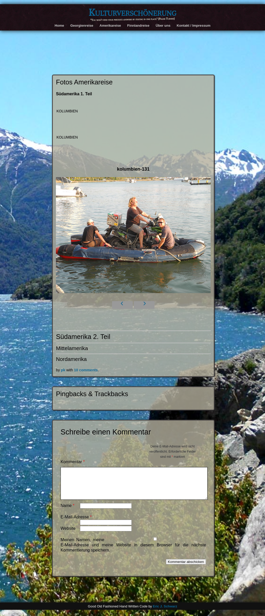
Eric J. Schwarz (165, 612)
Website (68, 534)
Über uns (163, 25)
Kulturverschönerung (132, 12)
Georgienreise (81, 25)
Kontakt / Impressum (193, 25)
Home (59, 25)
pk (63, 370)
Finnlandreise (138, 25)
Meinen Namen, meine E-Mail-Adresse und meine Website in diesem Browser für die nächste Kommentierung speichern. (133, 551)
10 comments (86, 370)
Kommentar (73, 462)
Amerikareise (110, 25)
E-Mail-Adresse (76, 523)
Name (67, 512)
